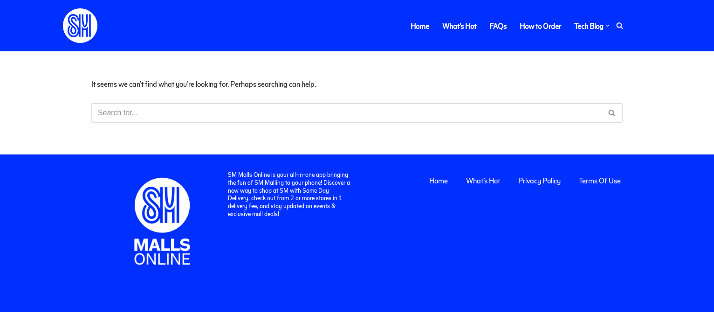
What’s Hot (459, 25)
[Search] (619, 25)
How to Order (540, 25)
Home (420, 25)
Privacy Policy (539, 204)
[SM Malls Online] (80, 25)
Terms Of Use (600, 204)
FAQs (498, 25)
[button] (608, 26)
